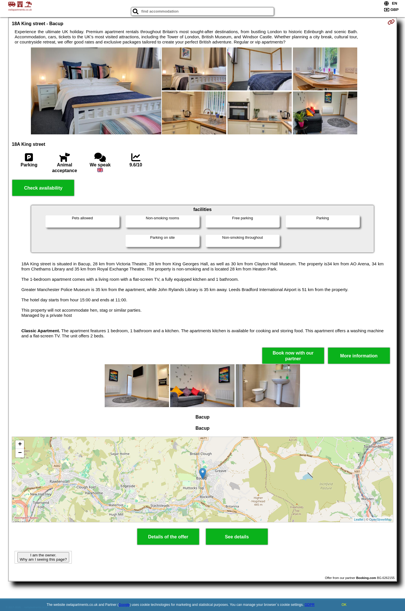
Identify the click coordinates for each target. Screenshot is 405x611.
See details (237, 536)
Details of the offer (168, 536)
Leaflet (359, 519)
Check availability (43, 188)
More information (359, 355)
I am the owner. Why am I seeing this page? (43, 557)
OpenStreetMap (380, 519)
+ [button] (20, 444)
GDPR (310, 605)
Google (124, 605)
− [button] (20, 453)
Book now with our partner (293, 356)
